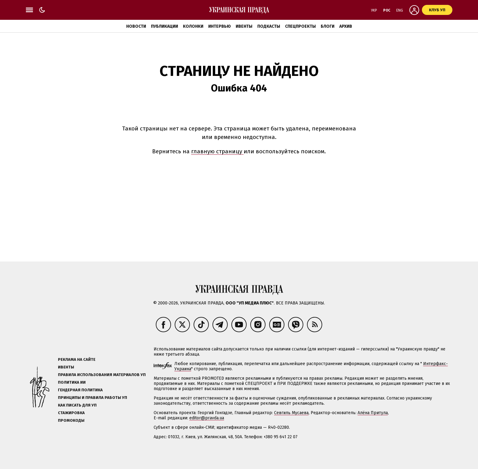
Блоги (327, 26)
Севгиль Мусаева (291, 412)
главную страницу (217, 151)
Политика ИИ (72, 382)
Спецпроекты (300, 26)
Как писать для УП (77, 405)
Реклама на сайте (76, 359)
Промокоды (71, 420)
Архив (345, 26)
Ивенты (244, 26)
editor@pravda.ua (206, 418)
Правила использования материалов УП (102, 374)
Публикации (164, 26)
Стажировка (71, 412)
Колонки (193, 26)
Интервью (219, 26)
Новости (136, 26)
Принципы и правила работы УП (92, 397)
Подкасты (268, 26)
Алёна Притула (373, 412)
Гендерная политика (80, 390)
